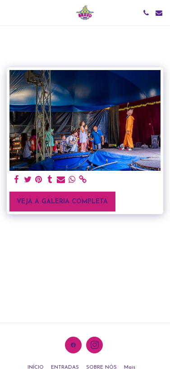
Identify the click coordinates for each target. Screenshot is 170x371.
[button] (10, 12)
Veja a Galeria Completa (62, 201)
